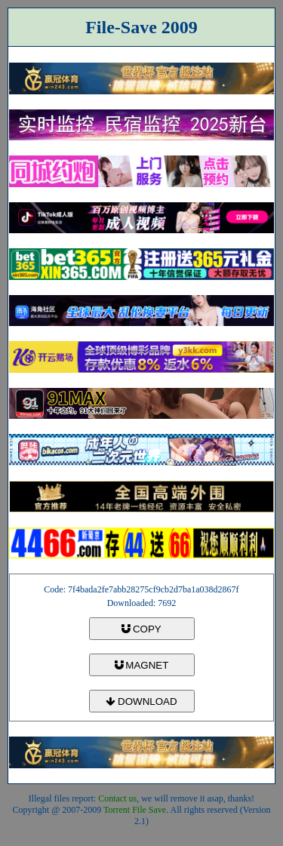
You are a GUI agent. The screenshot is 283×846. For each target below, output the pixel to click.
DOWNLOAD (141, 701)
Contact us (117, 798)
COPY (141, 629)
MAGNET (142, 665)
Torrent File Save (134, 809)
